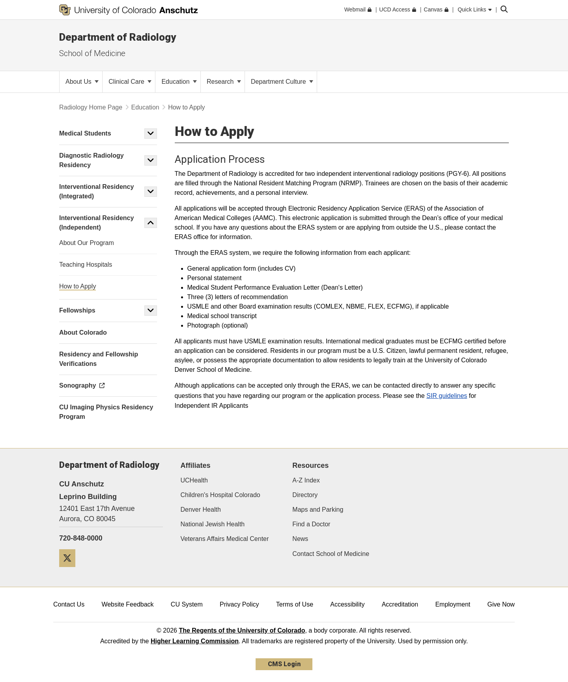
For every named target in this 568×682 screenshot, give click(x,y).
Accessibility (347, 604)
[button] (150, 133)
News (300, 538)
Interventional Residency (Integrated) (96, 191)
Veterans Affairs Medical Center (225, 538)
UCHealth (194, 480)
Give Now (501, 604)
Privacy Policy (239, 604)
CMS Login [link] (284, 664)
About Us (82, 81)
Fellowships (77, 310)
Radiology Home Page (90, 107)
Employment (452, 604)
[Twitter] (70, 570)
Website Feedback (127, 604)
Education (179, 81)
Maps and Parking (317, 509)
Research (224, 81)
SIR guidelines (446, 395)
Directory (305, 495)
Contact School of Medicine (330, 553)
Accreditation (400, 604)
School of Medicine (92, 53)
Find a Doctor (311, 524)
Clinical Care (129, 81)
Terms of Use (294, 604)
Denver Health (201, 509)
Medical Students (85, 133)
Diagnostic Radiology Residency (91, 160)
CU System (187, 604)
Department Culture (282, 81)
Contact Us (68, 604)
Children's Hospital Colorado (220, 495)
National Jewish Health (213, 524)
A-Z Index (306, 480)
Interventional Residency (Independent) (96, 223)
